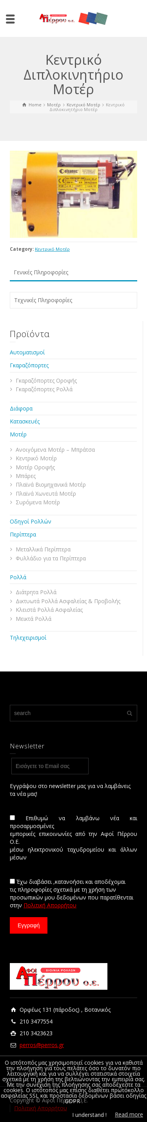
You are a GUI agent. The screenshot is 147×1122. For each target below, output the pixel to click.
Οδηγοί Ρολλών (30, 521)
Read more (129, 1114)
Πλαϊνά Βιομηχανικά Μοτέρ (51, 484)
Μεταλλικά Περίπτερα (43, 549)
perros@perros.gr (42, 1045)
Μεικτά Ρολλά (33, 618)
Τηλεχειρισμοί (28, 637)
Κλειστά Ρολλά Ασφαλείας (49, 609)
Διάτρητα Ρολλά (36, 592)
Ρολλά (18, 577)
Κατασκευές (25, 421)
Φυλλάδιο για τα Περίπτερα (51, 558)
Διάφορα (21, 408)
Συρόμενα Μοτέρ (38, 502)
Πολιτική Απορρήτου (50, 905)
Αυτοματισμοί (27, 352)
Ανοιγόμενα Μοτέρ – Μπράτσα (55, 449)
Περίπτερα (23, 534)
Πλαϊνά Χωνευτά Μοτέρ (46, 493)
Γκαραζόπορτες (29, 365)
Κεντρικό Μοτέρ (52, 249)
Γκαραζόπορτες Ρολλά (44, 389)
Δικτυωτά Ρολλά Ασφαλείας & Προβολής (68, 601)
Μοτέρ (18, 434)
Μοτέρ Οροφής (35, 467)
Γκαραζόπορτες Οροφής (46, 380)
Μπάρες (26, 476)
